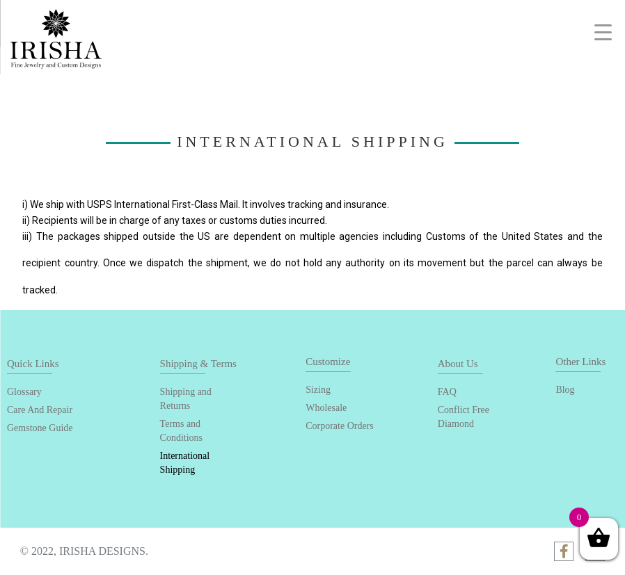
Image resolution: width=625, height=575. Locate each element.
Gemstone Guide (39, 428)
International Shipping (185, 463)
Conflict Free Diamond (463, 417)
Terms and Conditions (181, 431)
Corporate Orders (340, 426)
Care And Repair (39, 410)
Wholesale (326, 408)
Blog (564, 389)
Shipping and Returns (186, 399)
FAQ (447, 392)
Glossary (24, 392)
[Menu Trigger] (603, 32)
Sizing (318, 389)
